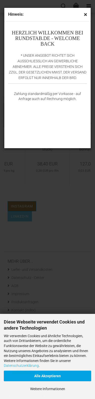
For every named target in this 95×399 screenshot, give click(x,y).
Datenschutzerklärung (21, 366)
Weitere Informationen (47, 389)
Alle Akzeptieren (47, 376)
